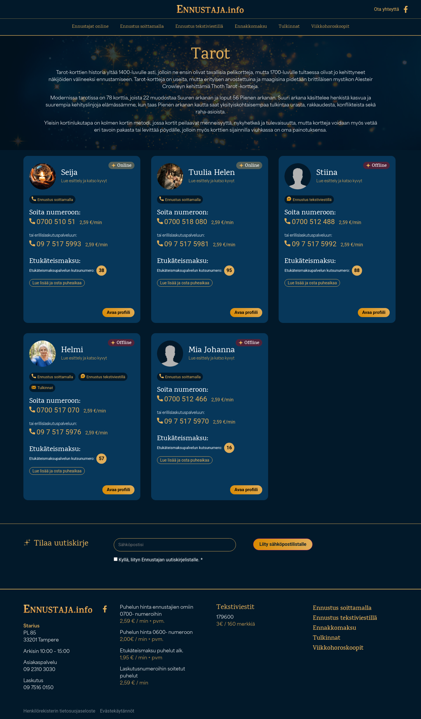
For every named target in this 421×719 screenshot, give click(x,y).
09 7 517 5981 (183, 244)
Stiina (326, 173)
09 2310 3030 (39, 668)
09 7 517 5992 (310, 244)
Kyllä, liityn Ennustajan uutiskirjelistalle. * (161, 558)
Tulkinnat (289, 26)
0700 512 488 (309, 221)
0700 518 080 (182, 221)
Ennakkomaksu (251, 26)
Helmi (72, 350)
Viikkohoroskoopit (330, 26)
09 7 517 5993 (55, 244)
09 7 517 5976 (55, 432)
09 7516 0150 (38, 686)
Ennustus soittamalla (142, 26)
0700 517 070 (54, 410)
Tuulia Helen (212, 173)
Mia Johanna (212, 350)
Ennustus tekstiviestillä (199, 26)
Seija (69, 173)
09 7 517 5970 (183, 421)
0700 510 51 (52, 221)
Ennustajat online (90, 26)
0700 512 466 (182, 399)
